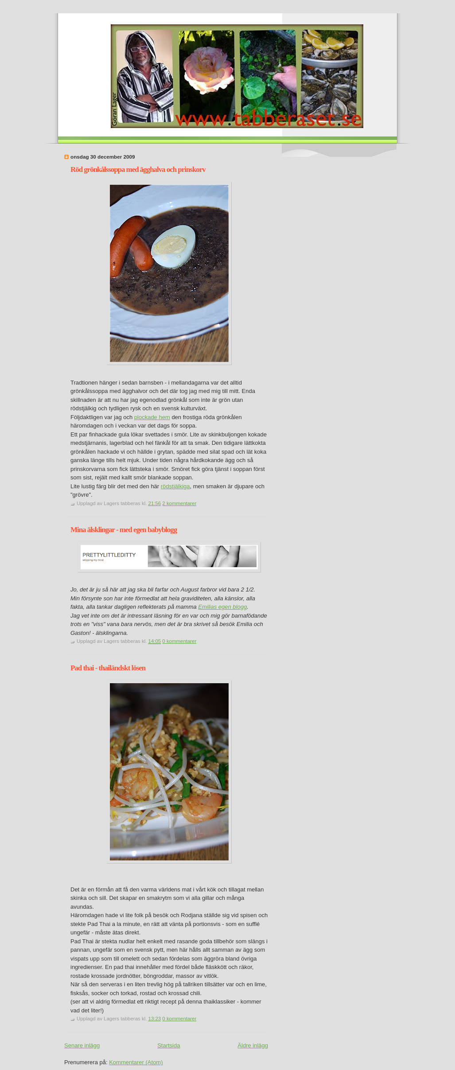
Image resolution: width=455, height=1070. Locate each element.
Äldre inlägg (252, 1045)
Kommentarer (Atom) (136, 1062)
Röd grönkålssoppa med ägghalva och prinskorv (138, 169)
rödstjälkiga (175, 486)
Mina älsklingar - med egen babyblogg (123, 529)
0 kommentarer (179, 641)
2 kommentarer (179, 503)
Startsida (168, 1045)
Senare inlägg (82, 1045)
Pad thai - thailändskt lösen (107, 668)
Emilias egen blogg (222, 606)
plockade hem (152, 417)
